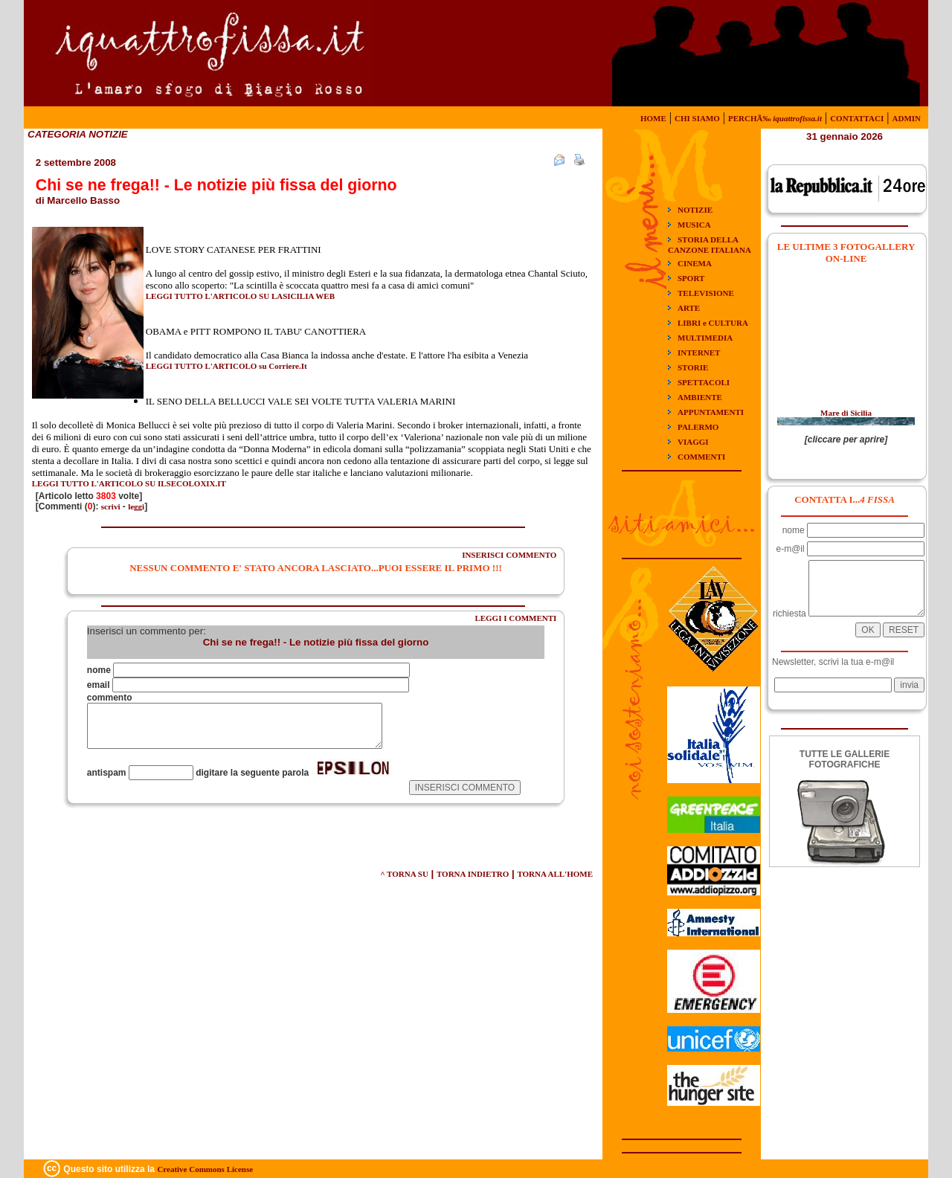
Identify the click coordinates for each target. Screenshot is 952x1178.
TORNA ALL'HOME (555, 873)
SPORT (691, 278)
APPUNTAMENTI (711, 412)
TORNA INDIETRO (473, 873)
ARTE (689, 307)
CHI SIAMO (697, 118)
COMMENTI (701, 456)
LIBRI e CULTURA (713, 322)
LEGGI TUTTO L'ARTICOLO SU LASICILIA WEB (240, 296)
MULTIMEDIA (705, 337)
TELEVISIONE (706, 293)
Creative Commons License (205, 1169)
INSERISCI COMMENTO (509, 554)
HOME (653, 118)
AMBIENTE (700, 397)
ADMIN (907, 118)
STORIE (693, 367)
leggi (136, 506)
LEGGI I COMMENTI (515, 618)
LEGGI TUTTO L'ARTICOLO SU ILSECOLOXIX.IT (129, 483)
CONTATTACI (857, 118)
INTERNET (699, 352)
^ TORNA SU (404, 873)
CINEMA (695, 263)
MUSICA (694, 224)
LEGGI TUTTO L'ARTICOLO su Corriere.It (226, 365)
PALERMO (698, 426)
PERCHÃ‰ (775, 118)
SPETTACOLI (704, 382)
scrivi (110, 506)
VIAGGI (693, 441)
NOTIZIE (695, 209)
